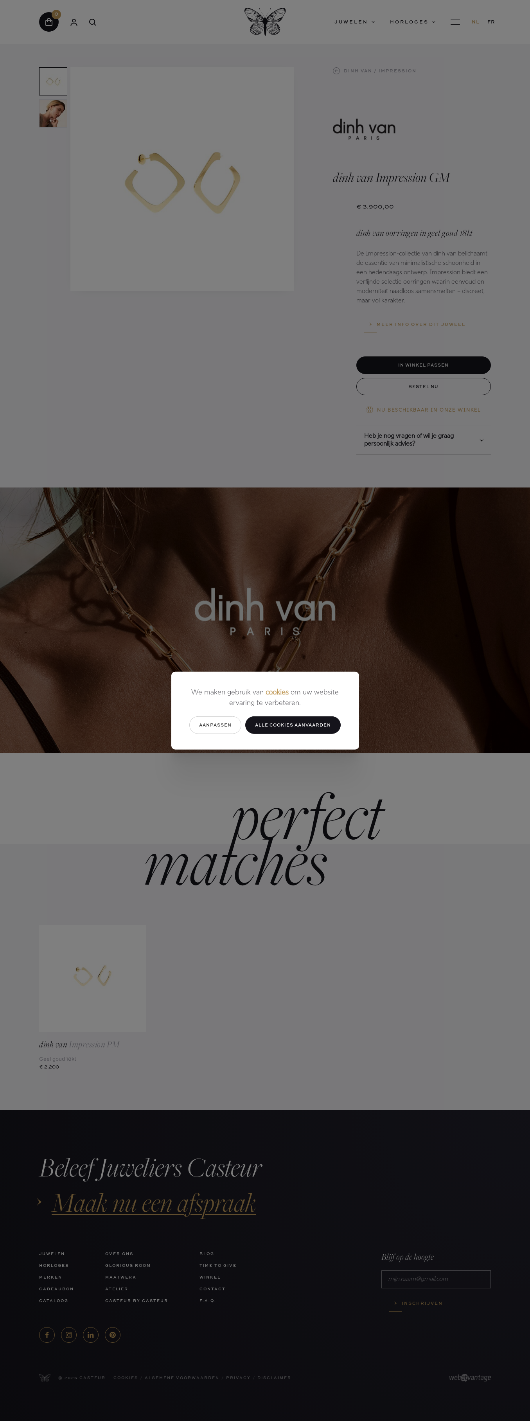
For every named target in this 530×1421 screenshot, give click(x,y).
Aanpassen (215, 725)
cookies (277, 692)
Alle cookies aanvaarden (293, 725)
